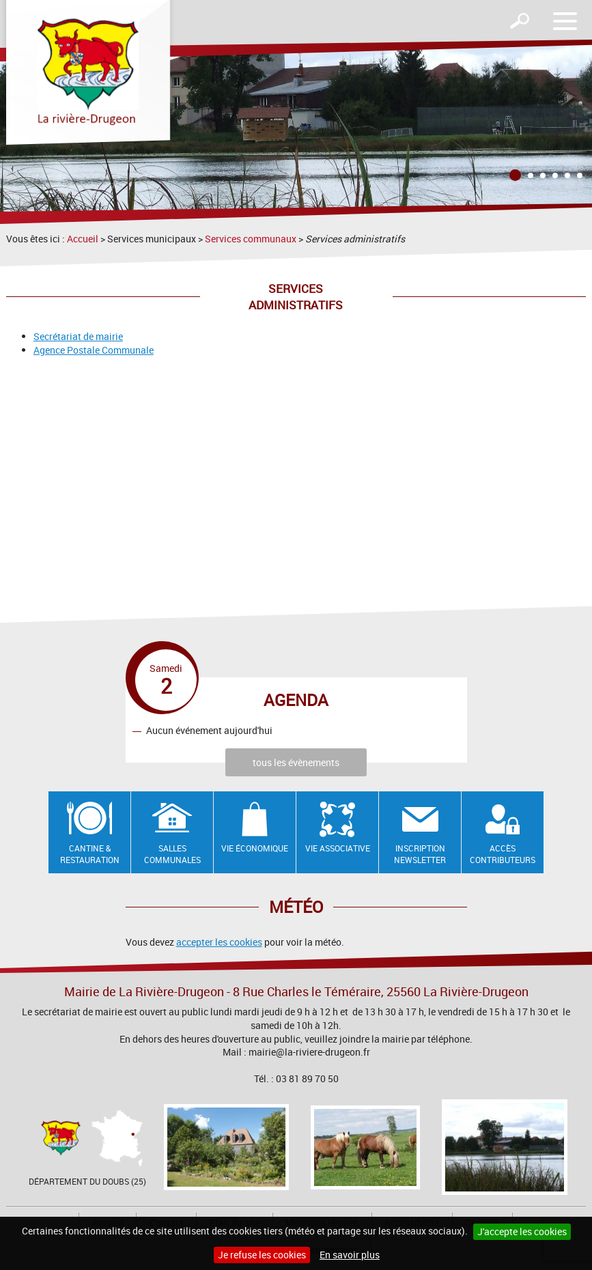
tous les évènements (296, 762)
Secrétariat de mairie (78, 336)
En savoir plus (350, 1254)
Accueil (82, 238)
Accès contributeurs (502, 854)
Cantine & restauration (89, 854)
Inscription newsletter (420, 854)
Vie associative (337, 848)
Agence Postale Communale (93, 349)
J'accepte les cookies (522, 1231)
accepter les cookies (219, 941)
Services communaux (250, 238)
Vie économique (254, 848)
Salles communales (172, 854)
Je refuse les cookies (262, 1254)
